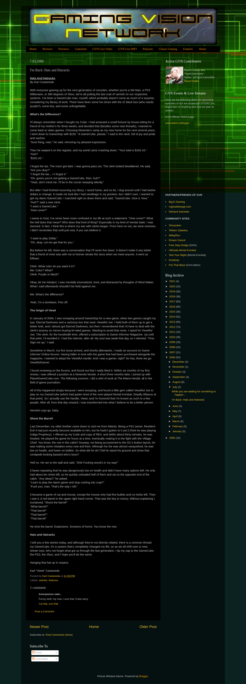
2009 (172, 342)
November (178, 366)
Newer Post (39, 627)
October (177, 371)
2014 (172, 316)
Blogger (143, 676)
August (176, 382)
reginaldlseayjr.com (180, 206)
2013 (172, 321)
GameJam (80, 48)
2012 (172, 326)
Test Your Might (178, 255)
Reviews (47, 48)
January (177, 431)
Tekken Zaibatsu (178, 230)
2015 (172, 311)
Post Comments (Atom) (59, 634)
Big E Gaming (177, 201)
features (53, 580)
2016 (172, 306)
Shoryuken (175, 225)
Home (33, 48)
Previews (63, 48)
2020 (172, 286)
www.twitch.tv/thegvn (177, 123)
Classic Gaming (168, 48)
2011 (172, 331)
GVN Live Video (102, 48)
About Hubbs (191, 81)
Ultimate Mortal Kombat (182, 250)
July (175, 387)
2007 (172, 352)
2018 (172, 296)
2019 (172, 291)
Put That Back (177, 265)
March (176, 421)
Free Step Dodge (179, 245)
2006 (172, 357)
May (175, 411)
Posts (37, 652)
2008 (172, 347)
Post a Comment (44, 611)
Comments (40, 658)
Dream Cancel (177, 240)
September (179, 377)
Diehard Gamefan (179, 211)
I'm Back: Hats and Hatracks (188, 399)
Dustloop (174, 260)
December (178, 361)
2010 (172, 337)
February (178, 426)
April (175, 416)
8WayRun (174, 235)
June (175, 406)
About (202, 48)
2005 (172, 437)
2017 (172, 301)
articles (43, 580)
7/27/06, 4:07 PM (48, 603)
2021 (172, 281)
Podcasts (148, 48)
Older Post (148, 627)
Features (188, 48)
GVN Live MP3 (127, 48)
